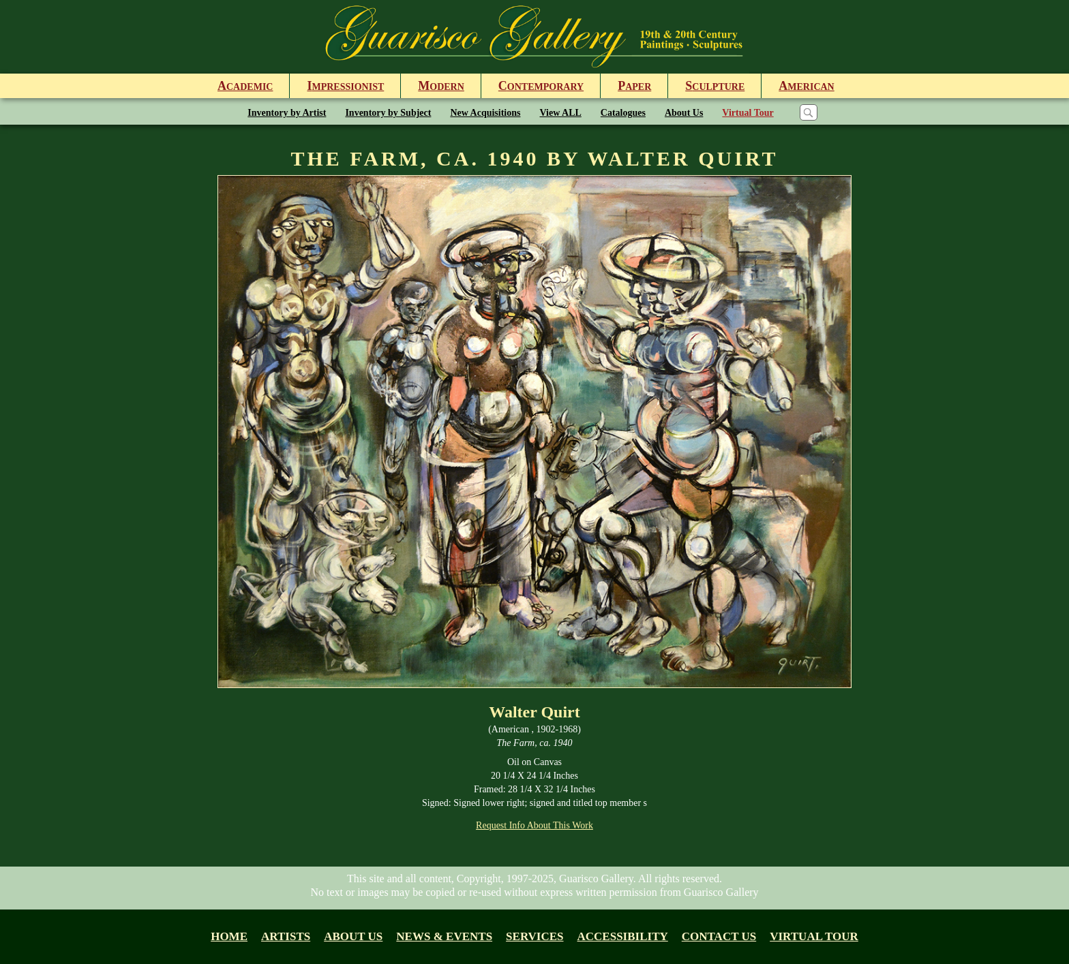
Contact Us (719, 936)
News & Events (444, 936)
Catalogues (623, 113)
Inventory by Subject (388, 113)
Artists (285, 936)
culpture (714, 86)
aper (634, 86)
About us (353, 936)
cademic (245, 86)
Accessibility (622, 936)
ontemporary (541, 86)
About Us (684, 113)
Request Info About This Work (534, 825)
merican (806, 86)
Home (229, 936)
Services (534, 936)
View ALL (561, 113)
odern (441, 86)
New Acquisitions (485, 113)
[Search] (808, 112)
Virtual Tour (747, 113)
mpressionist (345, 86)
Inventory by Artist (286, 113)
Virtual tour (814, 936)
